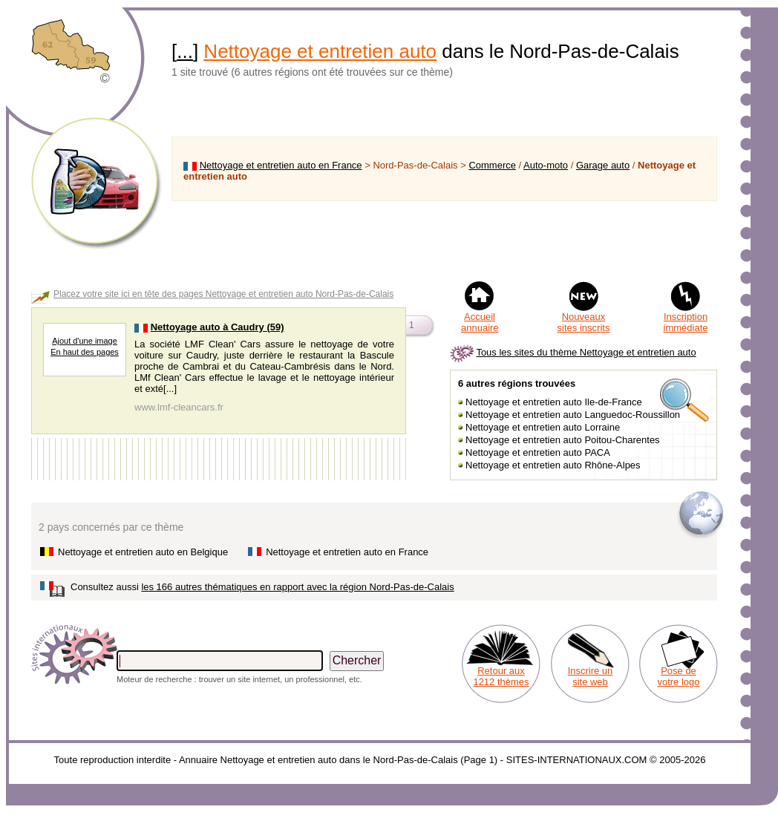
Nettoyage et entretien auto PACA (537, 452)
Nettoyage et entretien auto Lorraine (542, 427)
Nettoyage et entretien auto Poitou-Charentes (562, 439)
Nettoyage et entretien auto (320, 51)
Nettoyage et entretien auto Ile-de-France (553, 402)
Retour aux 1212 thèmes (501, 676)
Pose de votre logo (678, 676)
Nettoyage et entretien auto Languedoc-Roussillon (572, 414)
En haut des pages (84, 351)
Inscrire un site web (590, 676)
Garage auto (603, 165)
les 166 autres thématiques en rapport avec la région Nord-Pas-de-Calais (297, 586)
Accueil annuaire (480, 322)
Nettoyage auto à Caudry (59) (217, 327)
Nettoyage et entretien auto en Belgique (143, 551)
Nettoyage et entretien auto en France (281, 165)
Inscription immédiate (686, 322)
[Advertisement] (444, 240)
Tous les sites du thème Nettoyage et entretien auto (586, 352)
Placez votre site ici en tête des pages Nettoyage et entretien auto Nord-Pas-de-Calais (223, 294)
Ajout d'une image (84, 340)
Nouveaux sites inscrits (584, 322)
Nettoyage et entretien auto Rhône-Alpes (553, 465)
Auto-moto (545, 165)
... (185, 51)
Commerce (492, 165)
